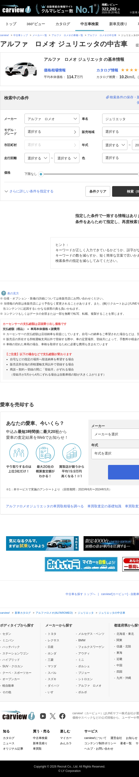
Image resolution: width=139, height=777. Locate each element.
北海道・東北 (125, 634)
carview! (4, 35)
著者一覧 (126, 743)
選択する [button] (34, 131)
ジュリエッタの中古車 (112, 612)
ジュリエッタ (86, 612)
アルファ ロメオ (89, 685)
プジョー (84, 673)
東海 (119, 652)
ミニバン (8, 640)
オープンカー (11, 679)
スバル (52, 673)
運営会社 (116, 738)
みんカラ (66, 743)
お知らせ (132, 738)
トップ (10, 24)
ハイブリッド (11, 659)
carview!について (95, 738)
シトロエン (85, 679)
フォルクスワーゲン (91, 647)
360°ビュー (36, 24)
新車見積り (118, 24)
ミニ (81, 659)
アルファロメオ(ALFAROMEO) (54, 612)
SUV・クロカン (12, 666)
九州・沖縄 (123, 678)
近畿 (119, 659)
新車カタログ (23, 612)
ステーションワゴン (15, 653)
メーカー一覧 (39, 35)
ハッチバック (11, 647)
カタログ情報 (107, 70)
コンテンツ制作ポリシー (100, 743)
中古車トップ (20, 35)
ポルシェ (84, 666)
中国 (119, 665)
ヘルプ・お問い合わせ (98, 748)
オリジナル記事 (13, 748)
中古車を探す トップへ (80, 594)
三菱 (51, 659)
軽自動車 (8, 685)
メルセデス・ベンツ (91, 634)
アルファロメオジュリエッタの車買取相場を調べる (45, 506)
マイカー (66, 738)
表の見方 (10, 293)
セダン (6, 634)
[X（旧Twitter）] (53, 716)
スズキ (52, 679)
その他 (6, 692)
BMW (81, 640)
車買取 (37, 748)
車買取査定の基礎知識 (104, 506)
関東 (119, 640)
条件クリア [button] (97, 191)
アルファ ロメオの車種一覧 (67, 35)
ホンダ (52, 653)
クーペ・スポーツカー (16, 673)
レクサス (53, 640)
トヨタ (52, 634)
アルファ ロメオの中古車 (101, 35)
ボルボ (82, 692)
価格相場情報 (55, 70)
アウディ (84, 653)
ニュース (9, 743)
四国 (119, 671)
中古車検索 (89, 24)
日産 (51, 647)
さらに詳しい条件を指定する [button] (31, 191)
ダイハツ (53, 685)
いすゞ (52, 692)
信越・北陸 (123, 646)
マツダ (52, 666)
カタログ (62, 24)
